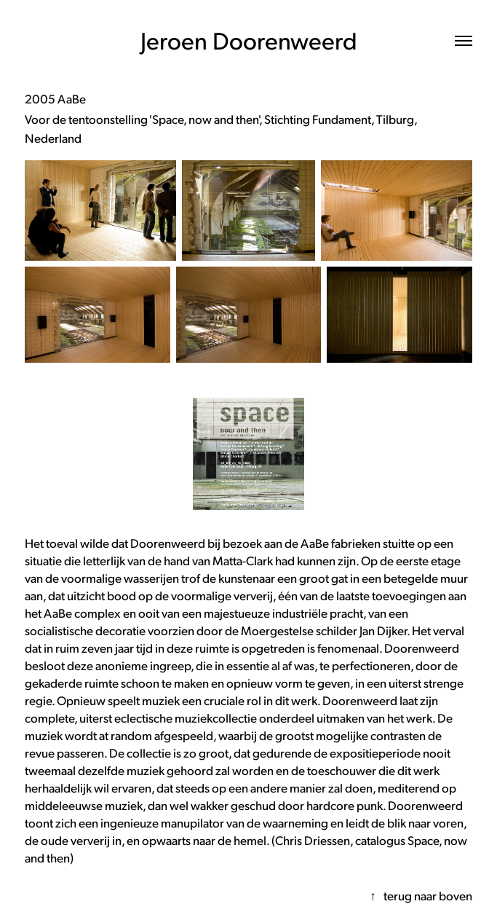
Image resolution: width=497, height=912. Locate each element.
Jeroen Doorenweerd (248, 40)
